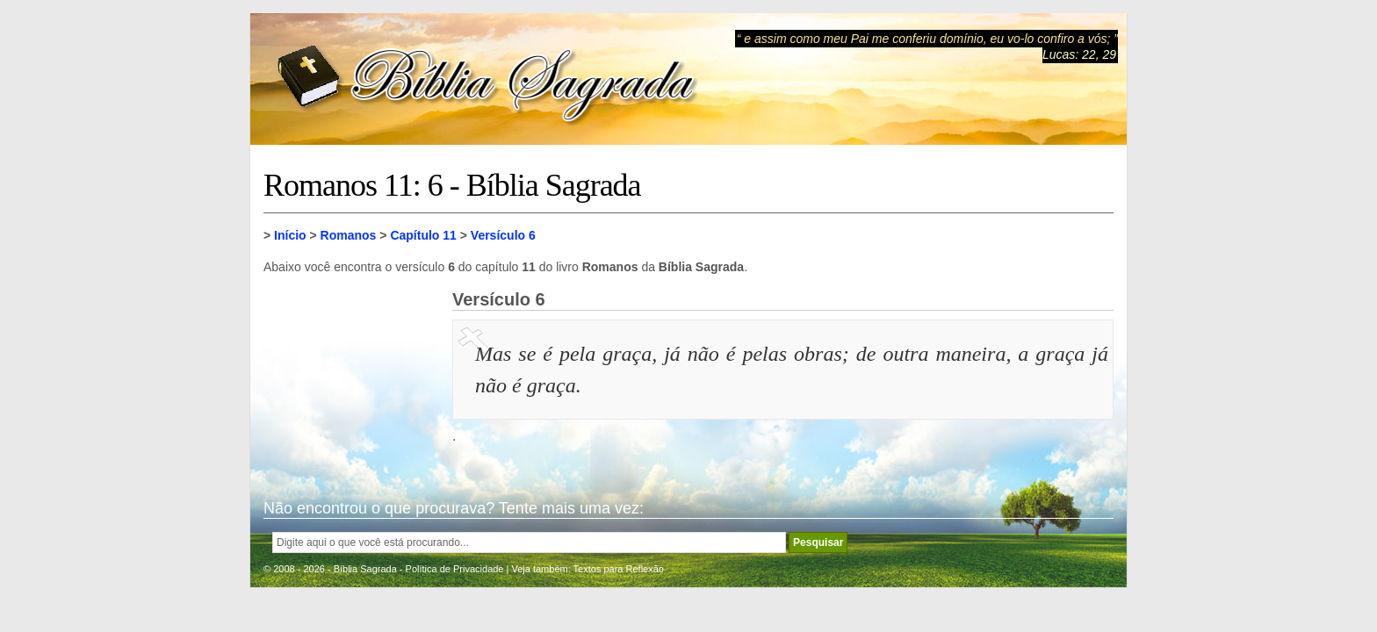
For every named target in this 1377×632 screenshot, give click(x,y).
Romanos (349, 235)
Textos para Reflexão (618, 569)
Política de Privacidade (455, 569)
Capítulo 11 (423, 235)
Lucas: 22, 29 (1079, 54)
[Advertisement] (351, 377)
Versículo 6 (503, 235)
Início (290, 235)
